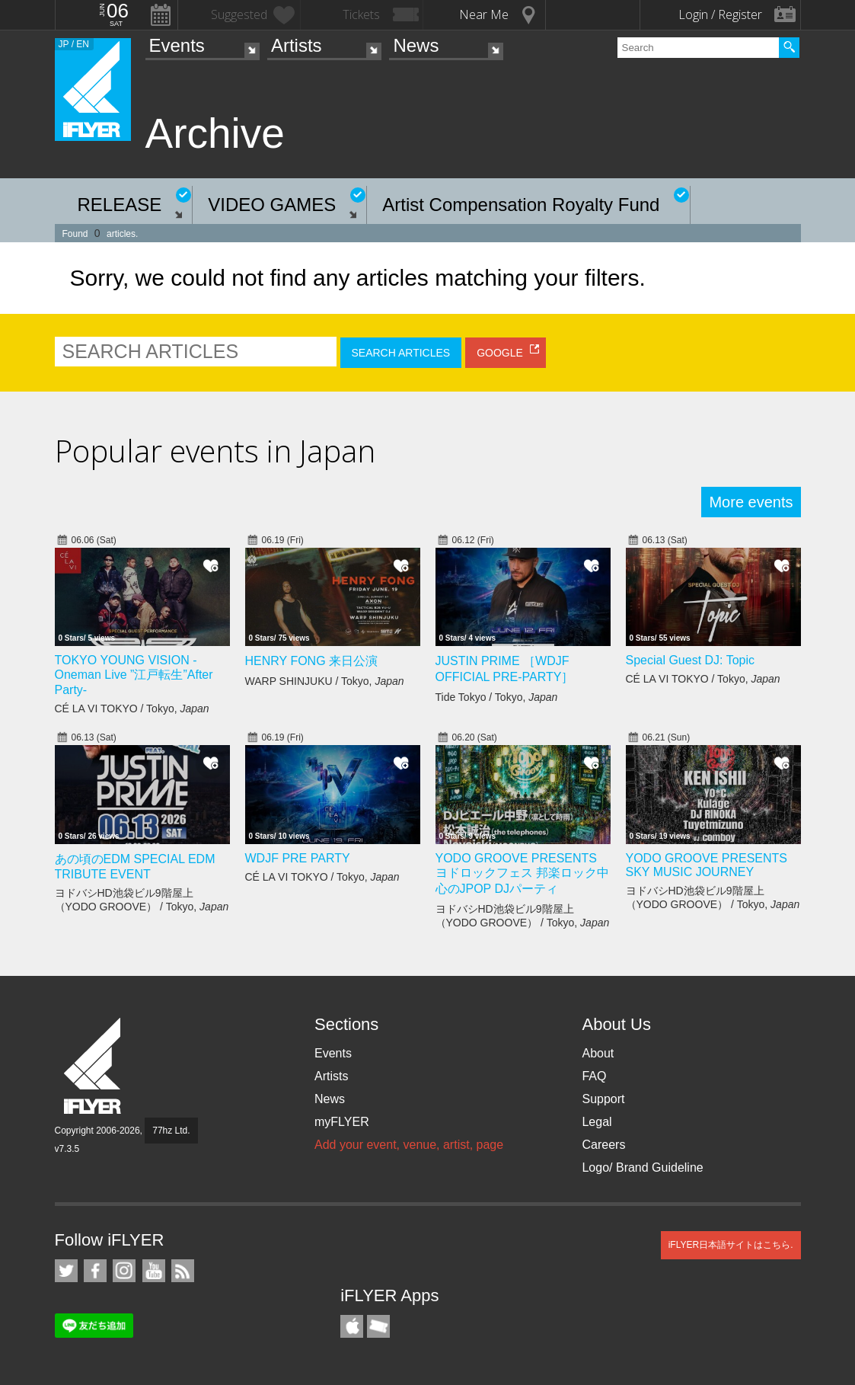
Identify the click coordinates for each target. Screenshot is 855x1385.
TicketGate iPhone (378, 1326)
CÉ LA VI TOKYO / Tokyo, (132, 708)
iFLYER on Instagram (124, 1270)
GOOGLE (500, 353)
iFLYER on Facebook (95, 1270)
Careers (603, 1144)
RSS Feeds (182, 1270)
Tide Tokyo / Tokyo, (496, 697)
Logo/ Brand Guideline (642, 1167)
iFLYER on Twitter (66, 1270)
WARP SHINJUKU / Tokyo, (324, 681)
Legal (596, 1121)
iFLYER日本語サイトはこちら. (730, 1244)
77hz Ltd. (171, 1130)
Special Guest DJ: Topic (690, 660)
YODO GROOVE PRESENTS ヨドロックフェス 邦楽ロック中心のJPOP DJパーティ (522, 873)
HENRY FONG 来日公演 (311, 660)
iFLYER (94, 1066)
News (416, 45)
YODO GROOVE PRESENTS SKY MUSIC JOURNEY (706, 865)
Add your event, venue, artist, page (408, 1144)
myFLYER (341, 1121)
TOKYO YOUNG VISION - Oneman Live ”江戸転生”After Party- (134, 675)
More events (751, 502)
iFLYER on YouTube (153, 1270)
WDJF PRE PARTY (297, 858)
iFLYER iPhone (351, 1326)
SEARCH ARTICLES (401, 353)
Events (177, 45)
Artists (296, 45)
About (598, 1053)
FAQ (594, 1076)
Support (603, 1098)
